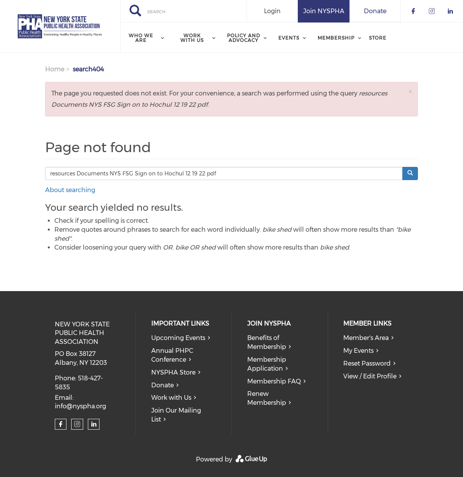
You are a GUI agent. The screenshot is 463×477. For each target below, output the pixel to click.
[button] (410, 91)
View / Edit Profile (370, 376)
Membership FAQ (274, 381)
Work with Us (171, 397)
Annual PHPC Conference (172, 355)
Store (377, 38)
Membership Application (266, 364)
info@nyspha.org (80, 406)
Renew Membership (266, 398)
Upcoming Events (178, 338)
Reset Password (367, 363)
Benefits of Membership (266, 342)
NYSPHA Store (173, 372)
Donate (375, 11)
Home (54, 69)
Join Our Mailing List (176, 415)
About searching (70, 190)
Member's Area (366, 338)
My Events (358, 350)
